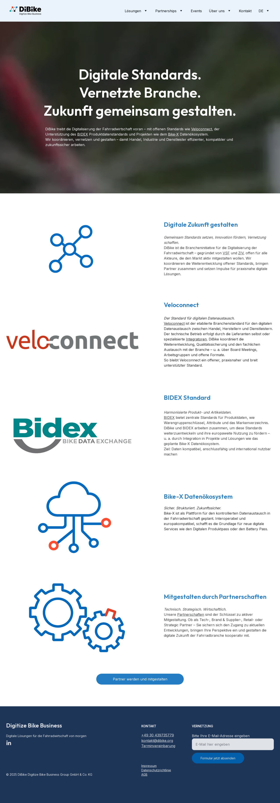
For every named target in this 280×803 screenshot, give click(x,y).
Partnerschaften (190, 618)
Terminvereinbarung (158, 746)
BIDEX (82, 134)
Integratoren (196, 345)
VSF (226, 258)
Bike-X (173, 134)
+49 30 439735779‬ (157, 735)
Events (196, 11)
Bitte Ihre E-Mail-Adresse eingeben (221, 739)
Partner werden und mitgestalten (140, 680)
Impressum (149, 766)
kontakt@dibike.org (157, 741)
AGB (144, 775)
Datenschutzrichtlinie (156, 770)
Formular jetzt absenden (218, 761)
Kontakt (245, 11)
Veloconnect (201, 129)
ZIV (240, 258)
